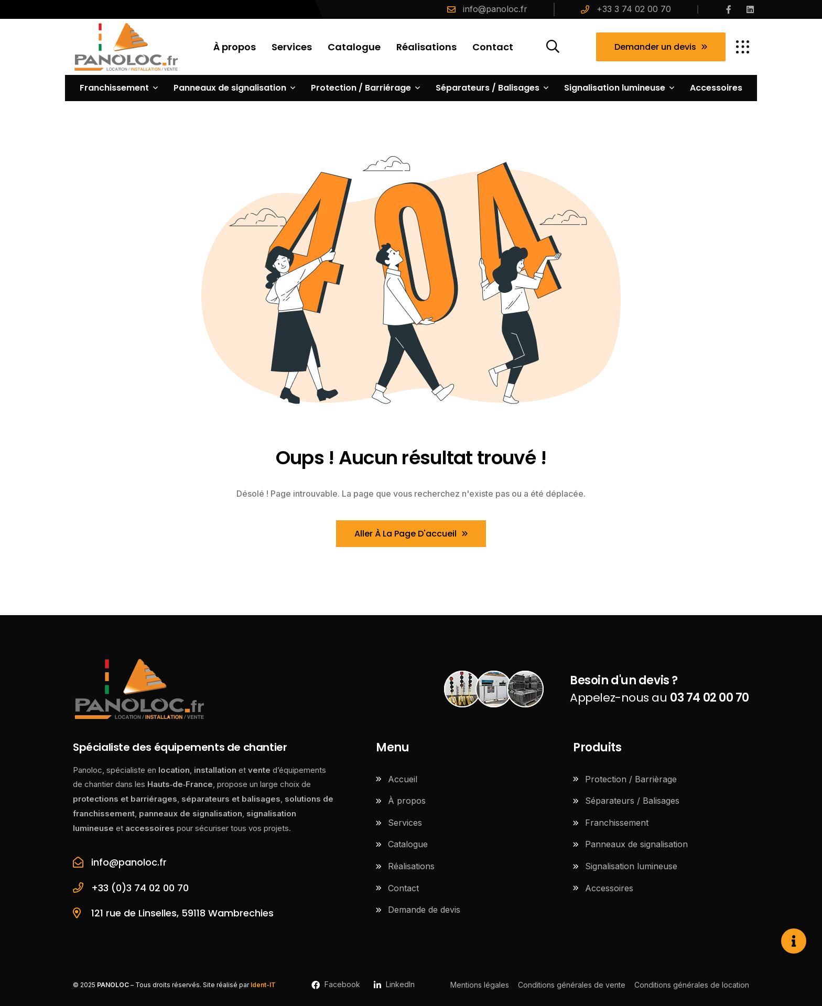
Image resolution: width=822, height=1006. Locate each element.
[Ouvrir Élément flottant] (793, 941)
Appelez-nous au (659, 689)
